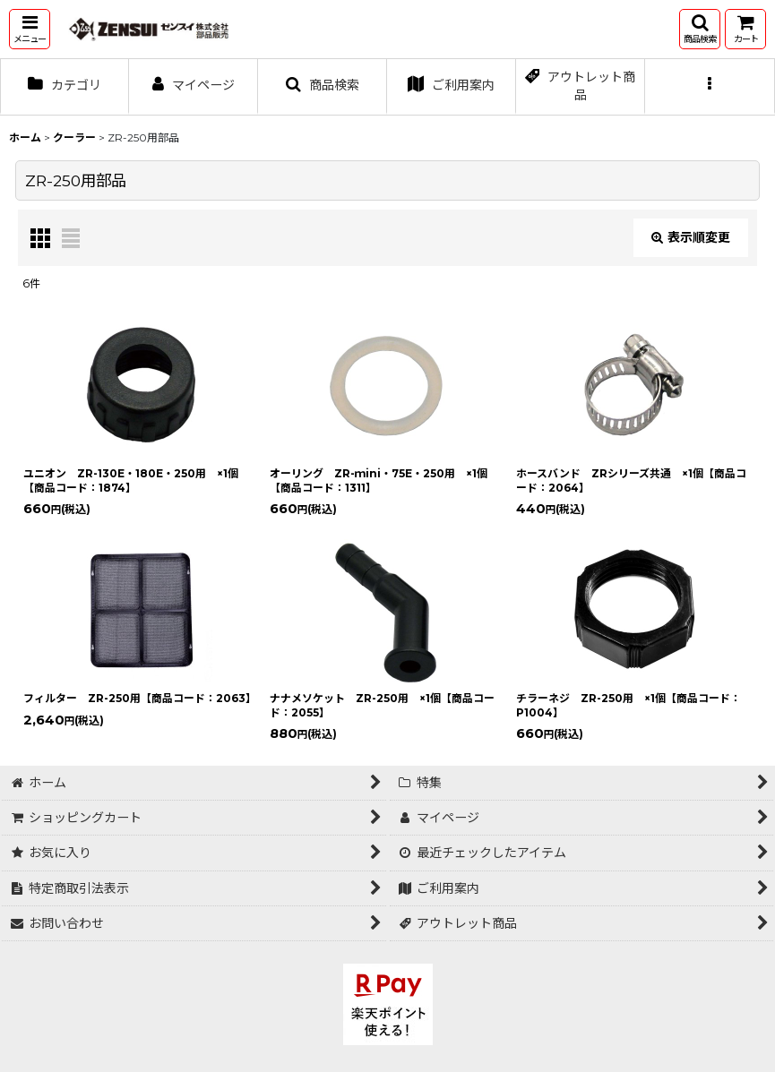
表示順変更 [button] (690, 237)
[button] (29, 29)
